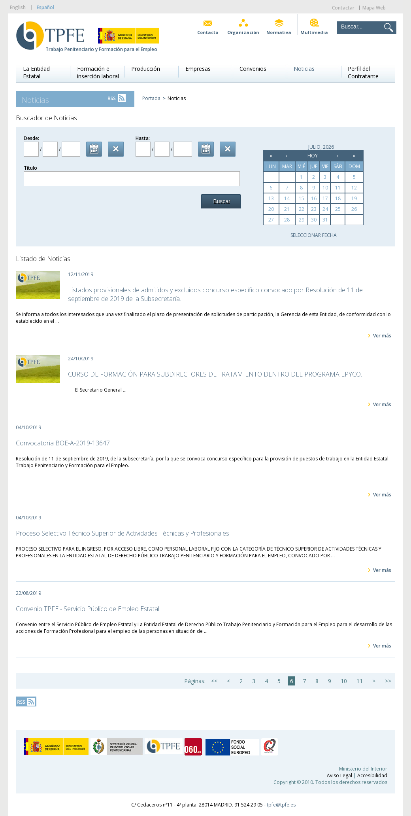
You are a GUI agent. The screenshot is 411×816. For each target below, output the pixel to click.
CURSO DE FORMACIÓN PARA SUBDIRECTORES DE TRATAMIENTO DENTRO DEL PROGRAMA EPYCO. (215, 374)
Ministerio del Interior (363, 768)
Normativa (278, 32)
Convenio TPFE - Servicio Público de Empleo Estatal (87, 608)
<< (214, 681)
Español (45, 7)
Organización (243, 32)
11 (359, 681)
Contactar (343, 7)
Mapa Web (374, 7)
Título (30, 168)
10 (344, 681)
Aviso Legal (339, 775)
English (18, 7)
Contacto (207, 32)
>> (388, 681)
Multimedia (314, 32)
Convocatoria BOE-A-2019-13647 (63, 443)
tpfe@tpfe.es (281, 804)
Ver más (382, 335)
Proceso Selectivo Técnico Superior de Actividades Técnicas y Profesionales (122, 533)
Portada (151, 98)
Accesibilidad (372, 775)
